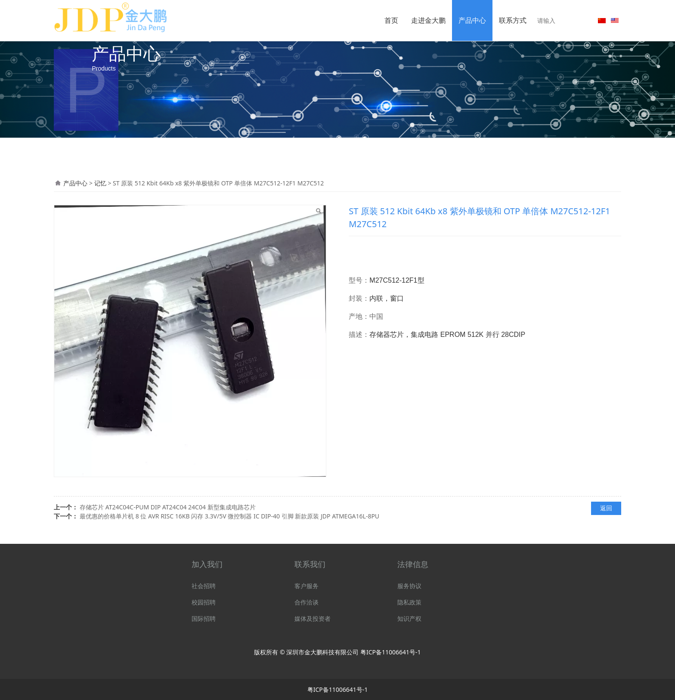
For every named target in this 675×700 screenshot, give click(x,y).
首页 (391, 20)
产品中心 (472, 20)
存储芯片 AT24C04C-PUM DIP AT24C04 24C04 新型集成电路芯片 (168, 507)
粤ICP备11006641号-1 (390, 652)
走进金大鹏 (428, 20)
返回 (606, 508)
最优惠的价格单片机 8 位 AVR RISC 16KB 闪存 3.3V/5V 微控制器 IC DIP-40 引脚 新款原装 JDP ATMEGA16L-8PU (229, 516)
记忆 (101, 183)
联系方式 (512, 20)
